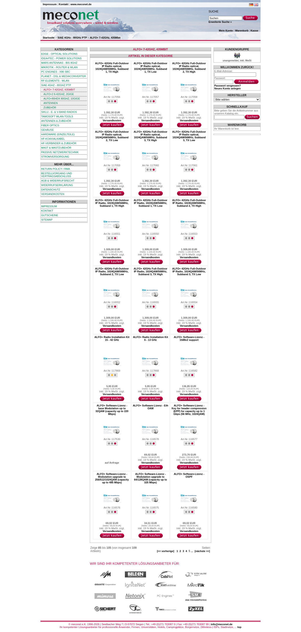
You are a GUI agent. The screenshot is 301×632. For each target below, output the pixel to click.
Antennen (51, 103)
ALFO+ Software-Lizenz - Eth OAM (150, 407)
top (239, 627)
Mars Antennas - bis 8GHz (59, 62)
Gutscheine (49, 215)
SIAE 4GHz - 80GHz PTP (72, 37)
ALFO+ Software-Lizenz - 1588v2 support (189, 338)
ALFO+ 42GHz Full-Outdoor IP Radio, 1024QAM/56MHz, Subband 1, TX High (112, 203)
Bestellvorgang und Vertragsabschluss (56, 175)
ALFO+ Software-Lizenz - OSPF (189, 475)
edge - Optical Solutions (59, 53)
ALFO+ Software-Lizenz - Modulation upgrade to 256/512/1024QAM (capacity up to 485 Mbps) (112, 478)
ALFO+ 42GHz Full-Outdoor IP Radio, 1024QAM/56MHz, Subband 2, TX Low (112, 271)
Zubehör (50, 107)
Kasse (254, 30)
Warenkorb (242, 30)
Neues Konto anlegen (227, 88)
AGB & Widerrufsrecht (57, 180)
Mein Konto (226, 30)
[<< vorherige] (165, 551)
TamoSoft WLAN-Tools (57, 116)
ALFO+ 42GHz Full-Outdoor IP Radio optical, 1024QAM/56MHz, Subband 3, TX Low (189, 136)
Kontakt (63, 4)
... (192, 551)
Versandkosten (52, 194)
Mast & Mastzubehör (56, 147)
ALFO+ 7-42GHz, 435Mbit (105, 37)
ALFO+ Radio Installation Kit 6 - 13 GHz (150, 338)
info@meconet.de (221, 624)
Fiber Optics (50, 125)
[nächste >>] (202, 551)
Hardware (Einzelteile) (58, 134)
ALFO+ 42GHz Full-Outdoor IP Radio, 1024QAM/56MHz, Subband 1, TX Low (150, 203)
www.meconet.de (81, 4)
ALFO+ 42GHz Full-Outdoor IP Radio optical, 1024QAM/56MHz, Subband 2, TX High (189, 67)
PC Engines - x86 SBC (55, 71)
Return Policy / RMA (55, 168)
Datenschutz (50, 189)
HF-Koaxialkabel (53, 138)
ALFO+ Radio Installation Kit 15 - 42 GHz (112, 338)
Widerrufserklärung (57, 185)
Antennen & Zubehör (56, 120)
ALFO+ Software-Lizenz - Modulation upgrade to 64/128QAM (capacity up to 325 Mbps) (150, 478)
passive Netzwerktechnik (60, 152)
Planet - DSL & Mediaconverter (63, 76)
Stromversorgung (55, 156)
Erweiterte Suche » (220, 21)
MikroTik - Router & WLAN (59, 67)
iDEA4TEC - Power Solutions (61, 58)
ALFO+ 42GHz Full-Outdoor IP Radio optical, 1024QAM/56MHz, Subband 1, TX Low (150, 67)
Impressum (50, 4)
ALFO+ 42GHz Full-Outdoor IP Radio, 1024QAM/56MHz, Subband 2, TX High (189, 203)
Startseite (49, 37)
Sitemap (46, 219)
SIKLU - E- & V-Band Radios (59, 112)
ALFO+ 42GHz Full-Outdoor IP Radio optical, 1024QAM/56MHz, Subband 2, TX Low (112, 136)
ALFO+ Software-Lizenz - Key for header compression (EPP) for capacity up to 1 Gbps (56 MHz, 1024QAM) (189, 409)
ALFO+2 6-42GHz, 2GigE (59, 94)
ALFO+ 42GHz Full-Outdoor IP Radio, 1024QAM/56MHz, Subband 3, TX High (150, 271)
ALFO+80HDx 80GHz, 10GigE (62, 98)
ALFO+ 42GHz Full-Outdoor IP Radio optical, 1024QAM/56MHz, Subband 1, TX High (112, 67)
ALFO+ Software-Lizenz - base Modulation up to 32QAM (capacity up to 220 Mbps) (111, 409)
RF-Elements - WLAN (55, 80)
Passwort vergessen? (227, 85)
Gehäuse (47, 129)
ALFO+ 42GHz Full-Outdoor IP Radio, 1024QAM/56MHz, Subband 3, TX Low (189, 271)
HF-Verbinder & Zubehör (58, 143)
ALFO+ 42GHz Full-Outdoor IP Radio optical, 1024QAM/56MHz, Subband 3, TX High (150, 136)
